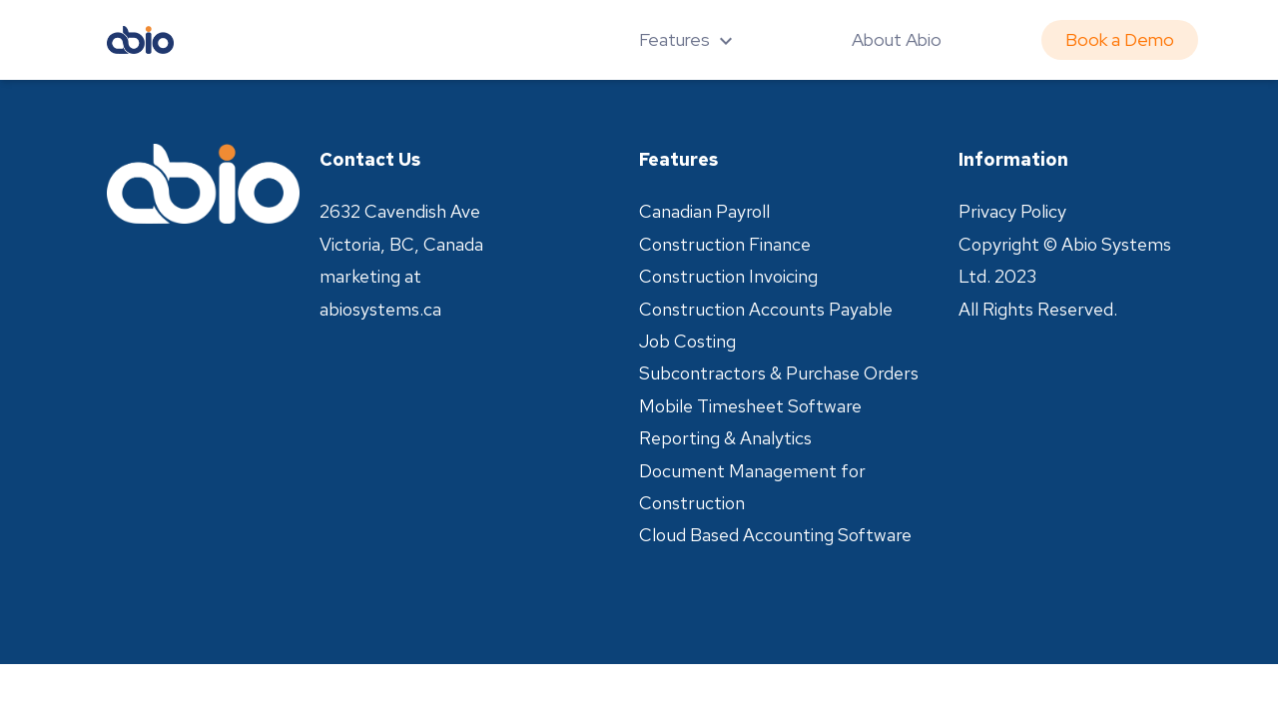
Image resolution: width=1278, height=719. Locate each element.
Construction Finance (725, 244)
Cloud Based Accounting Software (775, 534)
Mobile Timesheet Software (750, 405)
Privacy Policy (1012, 211)
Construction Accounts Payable (766, 309)
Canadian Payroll (704, 211)
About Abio (897, 39)
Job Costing (687, 341)
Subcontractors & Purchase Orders (779, 372)
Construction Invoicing (728, 276)
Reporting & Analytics (725, 437)
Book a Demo (1119, 39)
